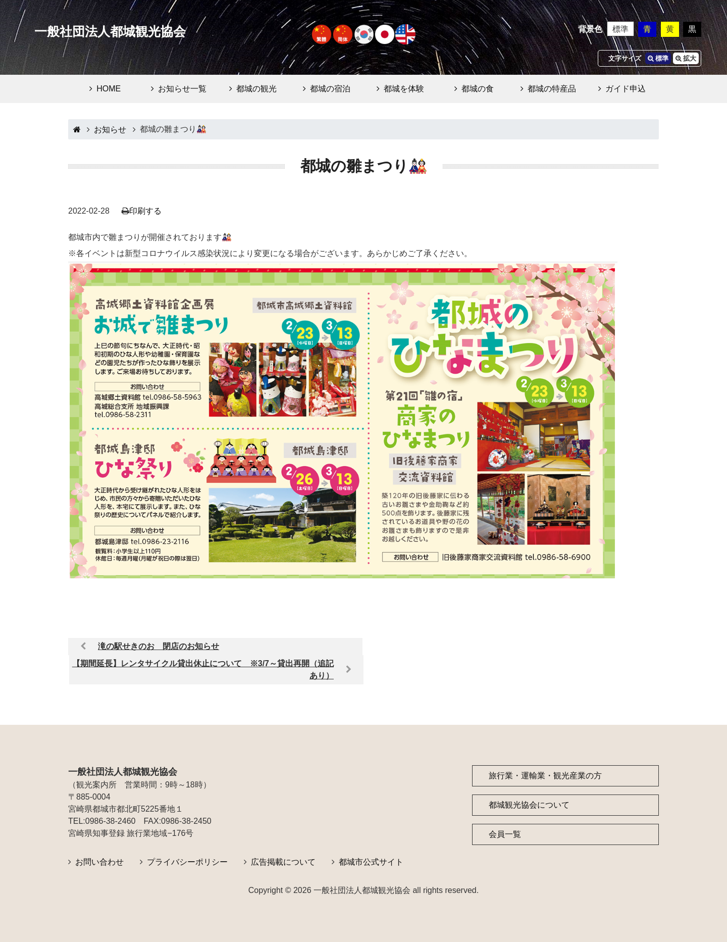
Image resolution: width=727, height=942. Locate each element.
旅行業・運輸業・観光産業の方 (545, 775)
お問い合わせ (99, 862)
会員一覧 (505, 834)
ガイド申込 (625, 88)
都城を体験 (404, 88)
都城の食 (477, 88)
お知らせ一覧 (182, 88)
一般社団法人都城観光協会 (110, 31)
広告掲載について (283, 862)
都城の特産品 (552, 88)
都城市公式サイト (371, 862)
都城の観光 (256, 88)
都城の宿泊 (330, 88)
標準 (620, 29)
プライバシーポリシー (187, 862)
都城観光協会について (529, 805)
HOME (108, 88)
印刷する (145, 211)
